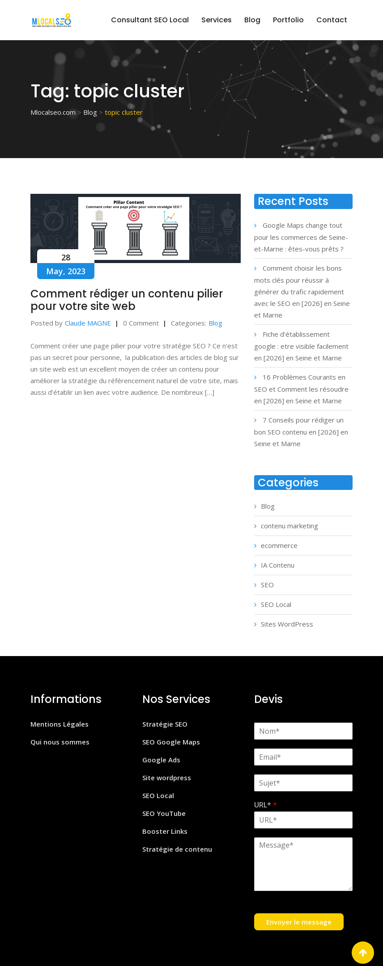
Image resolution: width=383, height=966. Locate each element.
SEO (267, 584)
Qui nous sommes (59, 741)
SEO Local (276, 604)
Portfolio (288, 20)
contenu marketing (289, 525)
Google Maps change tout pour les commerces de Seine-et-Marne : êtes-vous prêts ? (301, 237)
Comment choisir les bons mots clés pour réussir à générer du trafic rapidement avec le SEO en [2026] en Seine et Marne (302, 291)
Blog (252, 20)
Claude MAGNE (88, 322)
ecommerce (279, 545)
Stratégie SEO (164, 723)
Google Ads (161, 759)
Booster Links (164, 831)
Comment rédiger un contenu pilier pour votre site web (126, 300)
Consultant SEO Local (150, 20)
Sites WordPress (287, 623)
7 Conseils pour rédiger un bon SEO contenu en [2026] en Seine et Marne (301, 431)
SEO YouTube (164, 813)
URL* (265, 805)
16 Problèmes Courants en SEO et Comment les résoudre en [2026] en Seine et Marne (301, 388)
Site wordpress (166, 777)
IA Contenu (277, 564)
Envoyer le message (299, 921)
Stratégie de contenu (177, 849)
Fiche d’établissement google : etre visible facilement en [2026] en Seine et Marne (301, 346)
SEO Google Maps (171, 741)
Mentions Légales (59, 723)
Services (216, 20)
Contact (331, 20)
